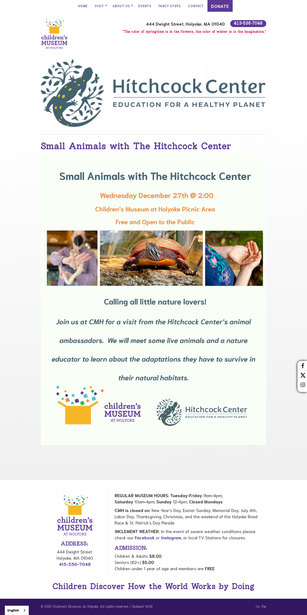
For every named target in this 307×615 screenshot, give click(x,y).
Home (83, 6)
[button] (100, 6)
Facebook (144, 537)
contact (196, 6)
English (13, 610)
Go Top (261, 606)
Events (144, 6)
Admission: (131, 548)
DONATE (220, 6)
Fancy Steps (170, 6)
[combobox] (17, 610)
